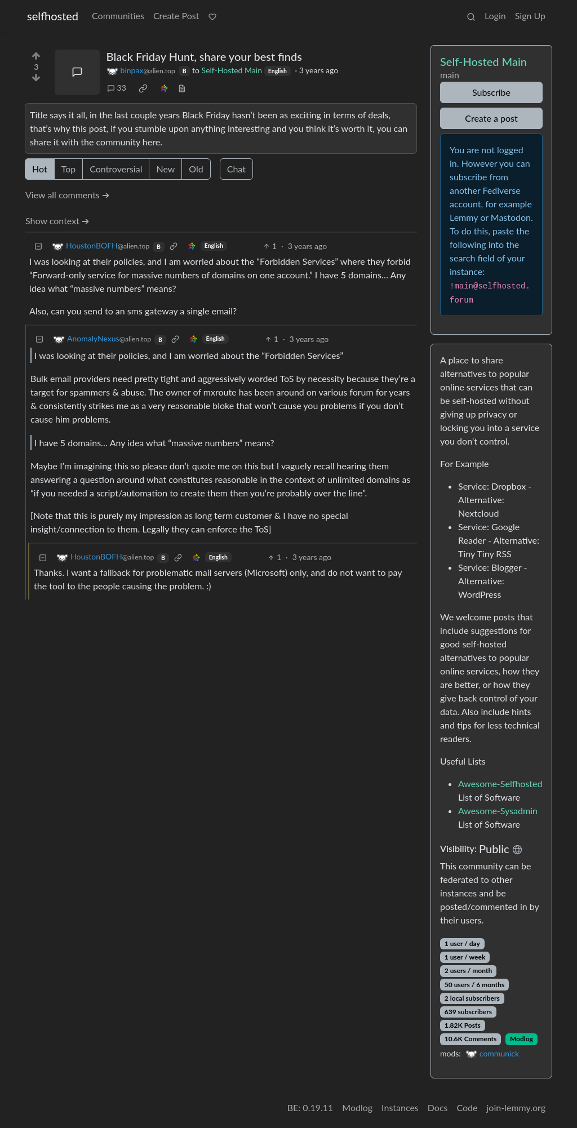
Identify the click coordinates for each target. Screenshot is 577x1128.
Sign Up (530, 15)
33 (116, 87)
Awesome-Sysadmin (498, 810)
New (165, 168)
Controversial (116, 168)
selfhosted (52, 16)
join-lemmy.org (516, 1107)
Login (495, 15)
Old (196, 168)
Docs (438, 1107)
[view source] (182, 87)
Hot (39, 168)
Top (68, 168)
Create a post (491, 118)
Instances (400, 1107)
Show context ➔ (57, 220)
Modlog (521, 1038)
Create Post (176, 15)
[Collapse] (38, 246)
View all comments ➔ (67, 194)
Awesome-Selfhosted (500, 783)
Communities (118, 15)
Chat (236, 168)
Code (467, 1107)
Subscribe (491, 92)
